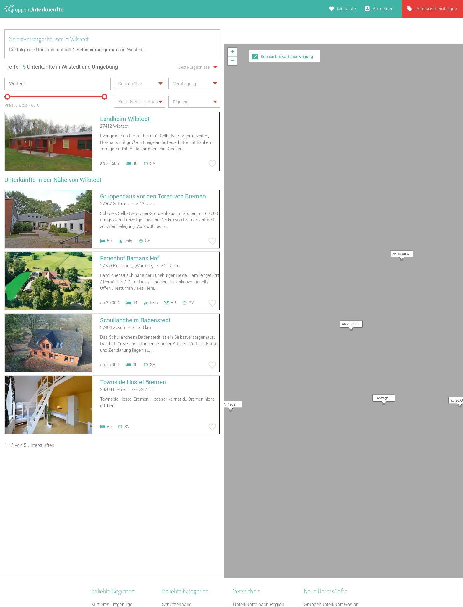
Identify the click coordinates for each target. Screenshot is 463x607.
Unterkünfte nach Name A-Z (262, 519)
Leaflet (409, 224)
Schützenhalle (176, 488)
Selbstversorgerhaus (183, 519)
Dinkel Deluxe (318, 542)
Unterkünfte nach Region (258, 488)
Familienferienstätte (182, 557)
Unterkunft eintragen (436, 8)
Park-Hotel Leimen (323, 519)
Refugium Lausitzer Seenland (334, 534)
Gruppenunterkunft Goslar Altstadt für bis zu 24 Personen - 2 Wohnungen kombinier (337, 495)
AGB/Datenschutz (215, 587)
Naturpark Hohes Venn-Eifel (120, 549)
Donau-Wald (104, 526)
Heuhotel (171, 496)
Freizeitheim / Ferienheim (188, 511)
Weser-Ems (103, 557)
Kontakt (183, 587)
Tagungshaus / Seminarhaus (192, 503)
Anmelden (383, 8)
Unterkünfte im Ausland (257, 526)
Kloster (169, 526)
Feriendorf (172, 542)
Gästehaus (173, 534)
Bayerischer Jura (108, 511)
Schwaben (102, 542)
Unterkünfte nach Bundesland (264, 496)
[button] (349, 125)
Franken (99, 503)
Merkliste (346, 8)
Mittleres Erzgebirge (111, 488)
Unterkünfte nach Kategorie (261, 503)
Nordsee (99, 534)
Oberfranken (104, 496)
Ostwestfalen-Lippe (111, 519)
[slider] (7, 97)
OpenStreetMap (449, 224)
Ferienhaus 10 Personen (187, 549)
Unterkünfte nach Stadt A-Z (261, 511)
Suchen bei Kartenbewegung (287, 56)
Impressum (251, 587)
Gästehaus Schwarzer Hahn (332, 526)
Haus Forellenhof (321, 511)
